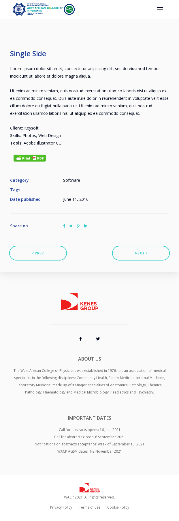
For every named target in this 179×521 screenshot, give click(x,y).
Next (141, 253)
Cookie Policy (118, 507)
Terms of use (89, 507)
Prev (38, 253)
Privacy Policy (61, 507)
